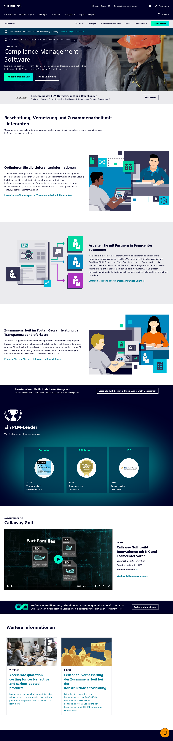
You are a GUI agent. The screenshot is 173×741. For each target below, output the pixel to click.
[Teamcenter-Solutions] (46, 39)
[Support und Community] (128, 6)
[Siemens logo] (12, 6)
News (128, 24)
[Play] (8, 586)
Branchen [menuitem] (56, 14)
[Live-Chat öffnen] (165, 733)
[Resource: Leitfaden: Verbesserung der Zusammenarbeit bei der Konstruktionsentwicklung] (86, 676)
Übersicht (79, 24)
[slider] (43, 586)
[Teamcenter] (28, 39)
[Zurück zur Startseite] (6, 39)
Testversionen (159, 24)
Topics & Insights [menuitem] (87, 14)
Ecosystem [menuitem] (70, 14)
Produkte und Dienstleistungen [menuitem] (19, 14)
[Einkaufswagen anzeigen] (150, 6)
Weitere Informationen (111, 24)
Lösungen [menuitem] (42, 14)
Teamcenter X (141, 24)
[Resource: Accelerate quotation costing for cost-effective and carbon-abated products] (32, 676)
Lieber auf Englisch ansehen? (72, 31)
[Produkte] (15, 39)
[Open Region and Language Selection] (100, 6)
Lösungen (92, 24)
